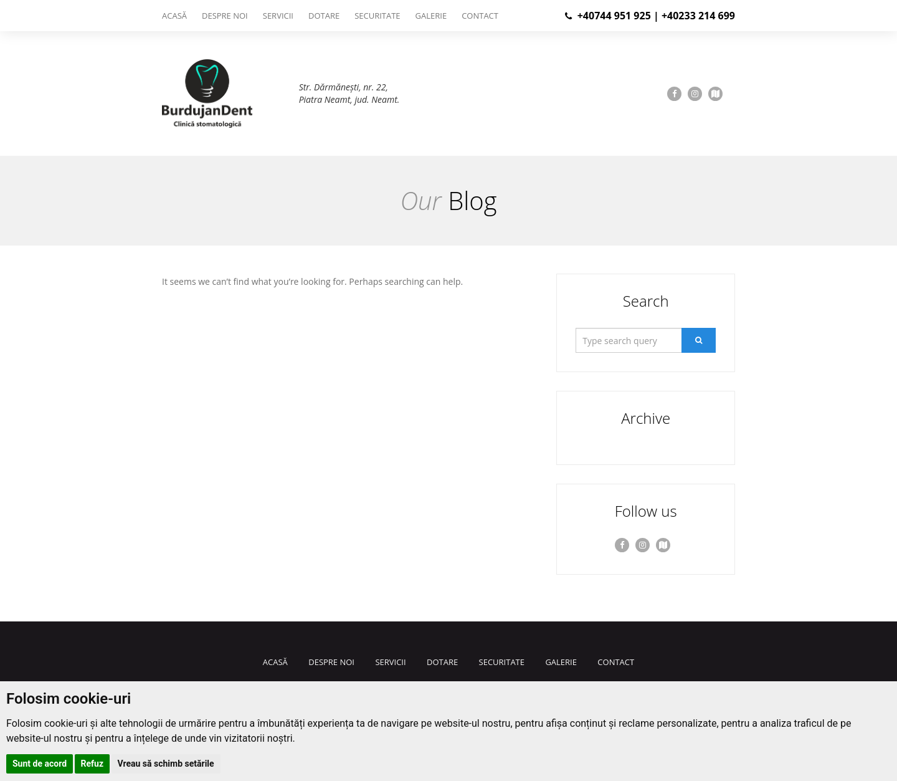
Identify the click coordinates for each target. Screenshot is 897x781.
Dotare (323, 15)
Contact (480, 15)
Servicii (278, 15)
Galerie (431, 15)
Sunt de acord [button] (39, 764)
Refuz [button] (92, 764)
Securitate (377, 15)
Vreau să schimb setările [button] (166, 764)
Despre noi (225, 15)
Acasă (174, 15)
